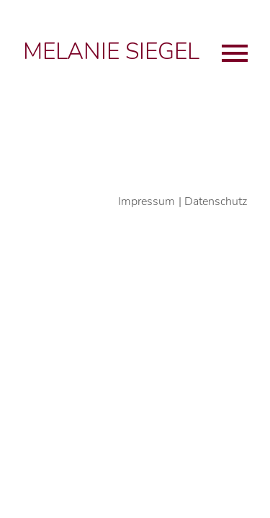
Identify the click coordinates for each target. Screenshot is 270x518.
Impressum (146, 201)
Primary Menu (234, 53)
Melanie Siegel (111, 51)
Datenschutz (215, 201)
